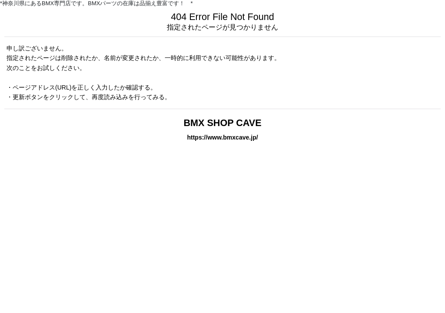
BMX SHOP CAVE (222, 122)
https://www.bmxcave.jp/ (222, 137)
